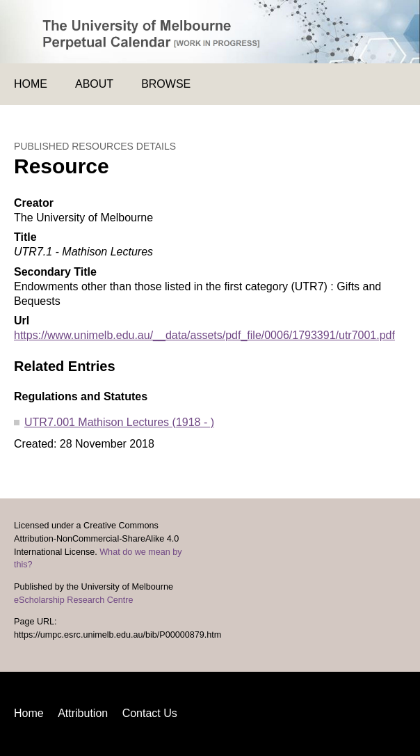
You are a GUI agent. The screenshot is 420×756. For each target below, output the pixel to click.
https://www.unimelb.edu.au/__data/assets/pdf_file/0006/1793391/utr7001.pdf (204, 335)
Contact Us (149, 713)
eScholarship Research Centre (74, 600)
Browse (166, 84)
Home (30, 84)
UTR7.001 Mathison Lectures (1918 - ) (119, 422)
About (94, 84)
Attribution (83, 713)
